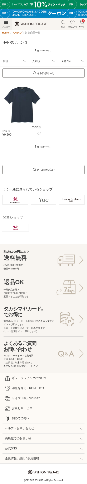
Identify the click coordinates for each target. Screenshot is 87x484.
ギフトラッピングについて (26, 378)
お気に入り (72, 24)
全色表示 (66, 61)
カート (82, 23)
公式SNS (11, 448)
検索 (63, 24)
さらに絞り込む (43, 74)
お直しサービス (18, 408)
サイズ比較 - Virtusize (22, 398)
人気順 (36, 61)
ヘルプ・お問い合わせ (19, 428)
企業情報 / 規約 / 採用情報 (22, 458)
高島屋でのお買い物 (18, 438)
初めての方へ (17, 418)
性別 (5, 61)
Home (5, 32)
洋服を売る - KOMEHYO (24, 388)
